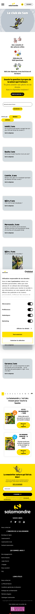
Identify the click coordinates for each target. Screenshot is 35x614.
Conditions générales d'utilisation (11, 587)
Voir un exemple (17, 484)
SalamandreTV (5, 538)
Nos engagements (6, 554)
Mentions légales (6, 594)
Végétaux (7, 120)
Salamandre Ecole (6, 542)
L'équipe (3, 564)
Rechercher (16, 109)
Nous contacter (6, 527)
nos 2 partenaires (14, 281)
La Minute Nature (6, 584)
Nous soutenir (5, 568)
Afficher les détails (23, 328)
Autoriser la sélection (17, 340)
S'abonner (28, 4)
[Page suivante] (32, 393)
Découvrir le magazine (23, 425)
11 (28, 394)
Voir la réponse (9, 133)
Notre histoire (5, 558)
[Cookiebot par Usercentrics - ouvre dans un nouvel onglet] (25, 272)
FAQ (2, 571)
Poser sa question (16, 94)
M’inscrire (16, 494)
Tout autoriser (17, 334)
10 (25, 394)
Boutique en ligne (6, 535)
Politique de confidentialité (9, 590)
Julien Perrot (5, 561)
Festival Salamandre (7, 545)
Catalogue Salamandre (8, 597)
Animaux (15, 117)
